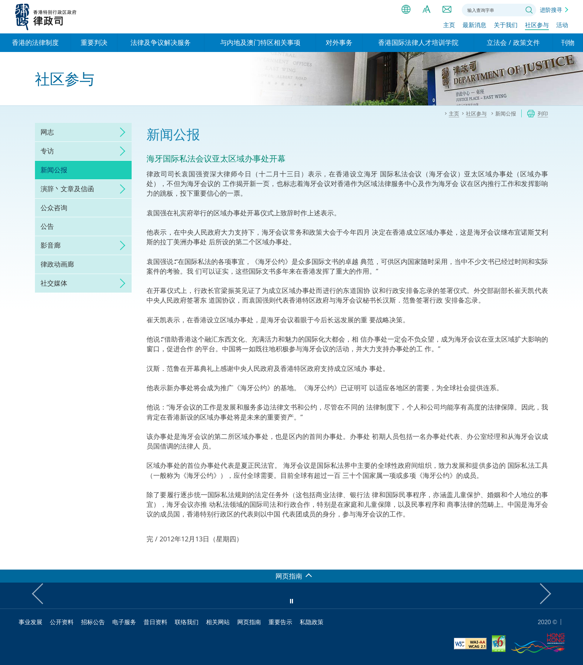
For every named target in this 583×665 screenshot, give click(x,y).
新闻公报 (54, 169)
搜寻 (529, 10)
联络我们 (446, 9)
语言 (406, 9)
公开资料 (62, 622)
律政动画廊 (57, 264)
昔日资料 (155, 622)
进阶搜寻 (551, 9)
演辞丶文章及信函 (67, 188)
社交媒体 (54, 282)
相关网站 (218, 622)
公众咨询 (54, 207)
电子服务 (124, 622)
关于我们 (506, 25)
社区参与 (537, 25)
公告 (47, 226)
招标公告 (93, 622)
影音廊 (51, 245)
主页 (449, 25)
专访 (47, 150)
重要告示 (280, 622)
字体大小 (426, 9)
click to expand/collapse (120, 132)
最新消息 (474, 25)
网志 (47, 131)
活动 (562, 25)
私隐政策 (311, 622)
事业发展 (30, 622)
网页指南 (249, 622)
